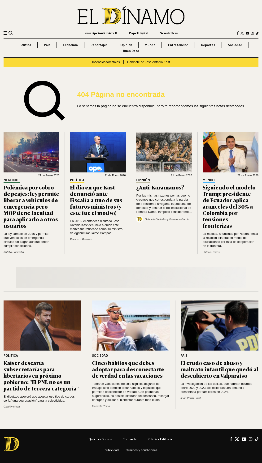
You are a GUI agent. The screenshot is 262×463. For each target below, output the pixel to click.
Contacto (129, 439)
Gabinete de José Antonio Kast (148, 62)
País (47, 45)
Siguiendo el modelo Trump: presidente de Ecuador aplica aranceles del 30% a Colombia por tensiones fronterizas (229, 206)
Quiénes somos (100, 439)
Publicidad (112, 450)
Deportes (208, 45)
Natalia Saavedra (14, 252)
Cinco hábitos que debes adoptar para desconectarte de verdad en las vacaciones (128, 369)
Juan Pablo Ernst (191, 398)
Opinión (126, 45)
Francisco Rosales (81, 239)
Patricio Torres (211, 252)
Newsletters (169, 33)
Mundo (150, 45)
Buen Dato (131, 51)
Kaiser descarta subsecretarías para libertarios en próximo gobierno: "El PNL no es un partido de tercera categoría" (41, 375)
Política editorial (161, 439)
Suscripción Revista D (100, 33)
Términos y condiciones (141, 450)
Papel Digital (138, 33)
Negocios (12, 180)
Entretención (178, 45)
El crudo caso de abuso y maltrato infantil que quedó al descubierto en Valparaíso (219, 369)
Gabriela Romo (101, 406)
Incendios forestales (106, 62)
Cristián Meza (12, 406)
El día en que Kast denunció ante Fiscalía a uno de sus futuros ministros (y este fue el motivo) (96, 200)
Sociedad (235, 45)
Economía (70, 45)
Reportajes (99, 45)
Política (25, 45)
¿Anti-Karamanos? (160, 187)
